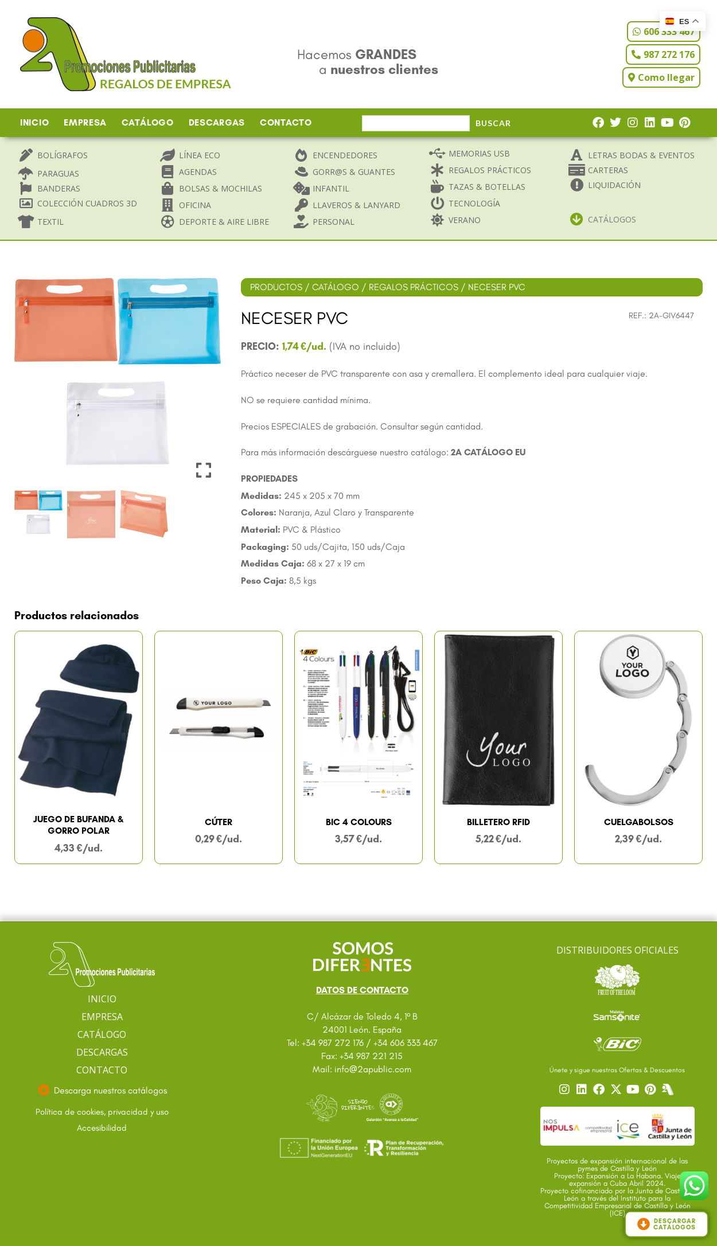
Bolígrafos (62, 155)
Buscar (493, 123)
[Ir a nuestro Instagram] (565, 1089)
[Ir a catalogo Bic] (617, 1043)
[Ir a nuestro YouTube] (634, 1089)
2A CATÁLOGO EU (488, 452)
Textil (50, 221)
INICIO (34, 122)
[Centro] (668, 1089)
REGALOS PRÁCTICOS (413, 287)
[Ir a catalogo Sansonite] (617, 1015)
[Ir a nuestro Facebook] (600, 1089)
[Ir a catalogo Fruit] (617, 979)
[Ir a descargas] (102, 1090)
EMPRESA (85, 122)
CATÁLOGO (148, 122)
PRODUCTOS (276, 287)
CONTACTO (286, 122)
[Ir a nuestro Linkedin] (582, 1089)
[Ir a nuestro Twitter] (617, 1089)
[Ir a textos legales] (102, 1112)
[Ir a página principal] (102, 964)
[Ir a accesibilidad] (102, 1128)
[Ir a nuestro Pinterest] (651, 1089)
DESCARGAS (217, 122)
